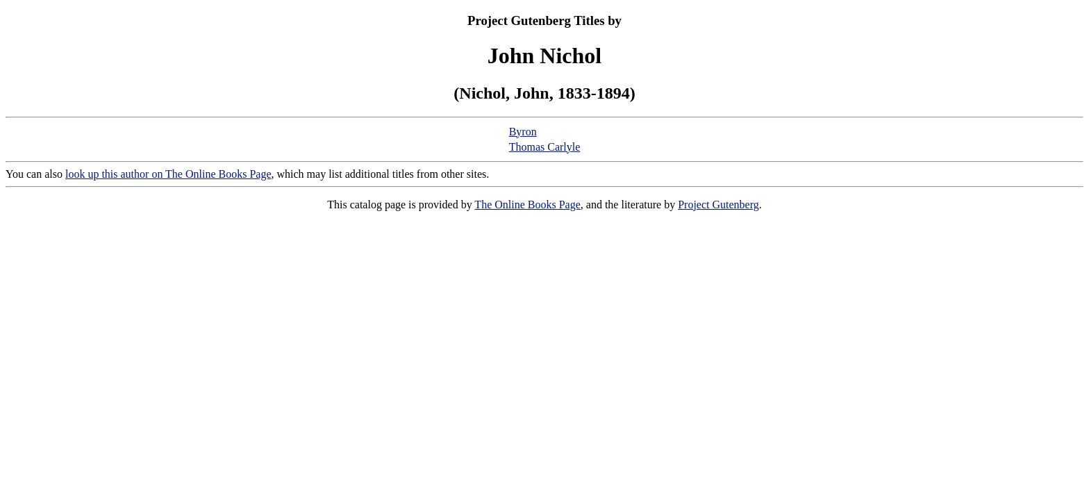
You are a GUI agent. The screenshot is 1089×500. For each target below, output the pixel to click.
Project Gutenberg (718, 204)
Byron (523, 132)
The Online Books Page (527, 204)
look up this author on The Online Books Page (168, 174)
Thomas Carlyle (545, 147)
